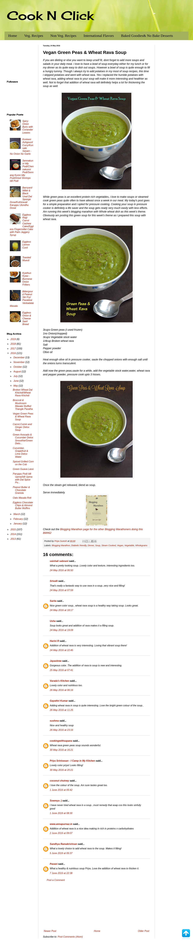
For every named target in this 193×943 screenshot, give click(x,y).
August (17, 371)
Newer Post (50, 931)
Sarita (53, 601)
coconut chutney (59, 780)
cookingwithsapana (61, 741)
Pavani (54, 864)
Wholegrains (141, 545)
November (19, 362)
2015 (14, 529)
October (18, 367)
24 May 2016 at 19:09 (61, 630)
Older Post (143, 931)
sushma (54, 720)
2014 (14, 534)
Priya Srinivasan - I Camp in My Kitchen (72, 760)
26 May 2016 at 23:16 (61, 730)
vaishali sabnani (59, 561)
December (19, 357)
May (16, 385)
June (16, 381)
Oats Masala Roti (22, 497)
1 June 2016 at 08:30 (61, 813)
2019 (14, 339)
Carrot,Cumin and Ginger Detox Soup (22, 427)
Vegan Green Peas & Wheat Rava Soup (23, 416)
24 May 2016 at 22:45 (61, 650)
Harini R (54, 641)
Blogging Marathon (61, 545)
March (17, 514)
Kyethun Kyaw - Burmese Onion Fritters (27, 279)
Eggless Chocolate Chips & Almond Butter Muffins (23, 505)
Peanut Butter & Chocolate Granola (21, 490)
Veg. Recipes (33, 36)
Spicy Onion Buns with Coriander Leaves (27, 127)
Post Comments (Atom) (70, 936)
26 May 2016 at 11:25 (61, 710)
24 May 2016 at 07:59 (61, 590)
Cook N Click (50, 15)
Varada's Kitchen (59, 681)
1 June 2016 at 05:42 (61, 790)
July (15, 376)
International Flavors (99, 36)
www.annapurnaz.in (61, 824)
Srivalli (54, 581)
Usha (53, 621)
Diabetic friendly (78, 545)
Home (12, 36)
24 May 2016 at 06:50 (61, 570)
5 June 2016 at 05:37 (61, 853)
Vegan (120, 545)
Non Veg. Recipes (63, 36)
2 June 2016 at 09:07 (61, 833)
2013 (14, 539)
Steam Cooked (108, 545)
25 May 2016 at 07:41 (61, 670)
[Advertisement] (96, 906)
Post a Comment (56, 880)
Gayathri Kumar (59, 701)
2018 (14, 344)
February (18, 519)
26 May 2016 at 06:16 (61, 690)
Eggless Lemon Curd (26, 244)
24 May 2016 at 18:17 (61, 610)
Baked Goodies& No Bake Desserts (147, 36)
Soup (97, 545)
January (18, 523)
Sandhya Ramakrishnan (63, 844)
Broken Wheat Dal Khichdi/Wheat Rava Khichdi (22, 392)
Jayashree (56, 661)
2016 (14, 353)
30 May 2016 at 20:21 (61, 770)
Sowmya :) (56, 800)
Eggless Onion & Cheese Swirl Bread (26, 318)
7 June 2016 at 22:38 (61, 873)
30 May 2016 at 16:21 (61, 750)
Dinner (91, 545)
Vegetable (129, 545)
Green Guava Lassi (23, 469)
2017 (14, 348)
